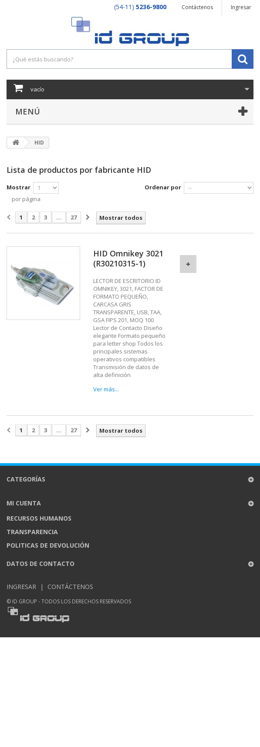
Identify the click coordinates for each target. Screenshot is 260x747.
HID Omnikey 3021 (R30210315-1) (128, 259)
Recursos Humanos (39, 518)
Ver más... (106, 389)
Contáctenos (197, 7)
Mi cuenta (24, 503)
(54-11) (140, 7)
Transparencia (32, 532)
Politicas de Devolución (48, 545)
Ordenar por (163, 187)
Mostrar (18, 187)
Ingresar (241, 7)
